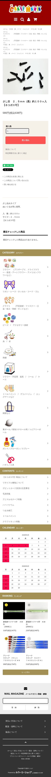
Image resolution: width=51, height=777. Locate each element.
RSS (22, 759)
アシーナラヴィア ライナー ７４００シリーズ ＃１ (34, 658)
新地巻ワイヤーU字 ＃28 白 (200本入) (36, 624)
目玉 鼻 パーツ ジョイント (19, 29)
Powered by (25, 772)
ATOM (28, 759)
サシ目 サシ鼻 (37, 29)
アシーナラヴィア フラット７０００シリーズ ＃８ (11, 658)
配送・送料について (35, 751)
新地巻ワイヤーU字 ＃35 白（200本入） (14, 624)
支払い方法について (20, 751)
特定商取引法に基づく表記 (16, 153)
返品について (10, 149)
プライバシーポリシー (17, 756)
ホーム (5, 29)
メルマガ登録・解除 (33, 756)
